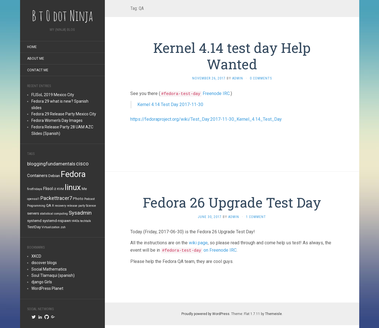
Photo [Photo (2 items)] (78, 199)
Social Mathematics (49, 269)
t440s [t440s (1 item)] (75, 221)
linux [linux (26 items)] (73, 187)
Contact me (37, 70)
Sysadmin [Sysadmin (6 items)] (80, 213)
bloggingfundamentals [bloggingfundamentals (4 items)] (51, 164)
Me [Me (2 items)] (84, 189)
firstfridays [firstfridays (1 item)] (34, 189)
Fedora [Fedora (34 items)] (73, 174)
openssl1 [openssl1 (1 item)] (33, 199)
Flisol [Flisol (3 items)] (48, 188)
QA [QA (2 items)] (48, 205)
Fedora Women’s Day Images (57, 120)
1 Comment (256, 217)
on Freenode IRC (199, 250)
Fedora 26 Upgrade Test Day (232, 202)
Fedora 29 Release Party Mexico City (63, 114)
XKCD (36, 256)
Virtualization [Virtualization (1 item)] (51, 227)
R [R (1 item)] (53, 206)
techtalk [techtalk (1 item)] (85, 221)
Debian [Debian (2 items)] (54, 176)
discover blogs (44, 262)
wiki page (198, 242)
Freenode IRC (195, 93)
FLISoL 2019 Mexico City (52, 94)
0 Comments (261, 78)
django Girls (41, 282)
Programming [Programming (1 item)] (36, 206)
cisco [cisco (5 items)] (82, 164)
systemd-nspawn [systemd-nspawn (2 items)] (56, 221)
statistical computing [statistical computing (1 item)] (54, 213)
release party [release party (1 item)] (76, 206)
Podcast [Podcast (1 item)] (89, 199)
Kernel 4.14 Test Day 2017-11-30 (170, 104)
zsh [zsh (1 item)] (63, 227)
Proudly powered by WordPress (205, 314)
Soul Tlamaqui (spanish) (53, 275)
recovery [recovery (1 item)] (60, 206)
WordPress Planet (47, 288)
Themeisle (273, 314)
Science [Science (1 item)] (91, 206)
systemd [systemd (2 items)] (34, 221)
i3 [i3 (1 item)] (55, 189)
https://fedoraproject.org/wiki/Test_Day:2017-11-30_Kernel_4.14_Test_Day (206, 119)
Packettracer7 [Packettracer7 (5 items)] (56, 198)
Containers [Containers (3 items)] (37, 175)
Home (32, 47)
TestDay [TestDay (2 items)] (34, 227)
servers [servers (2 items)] (33, 213)
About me (35, 59)
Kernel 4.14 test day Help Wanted (232, 56)
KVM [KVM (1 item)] (60, 189)
